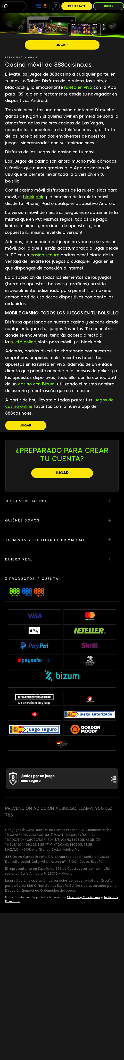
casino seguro (44, 254)
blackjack (33, 196)
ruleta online (23, 341)
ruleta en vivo (78, 87)
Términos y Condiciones (83, 897)
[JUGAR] (62, 45)
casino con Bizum (36, 384)
